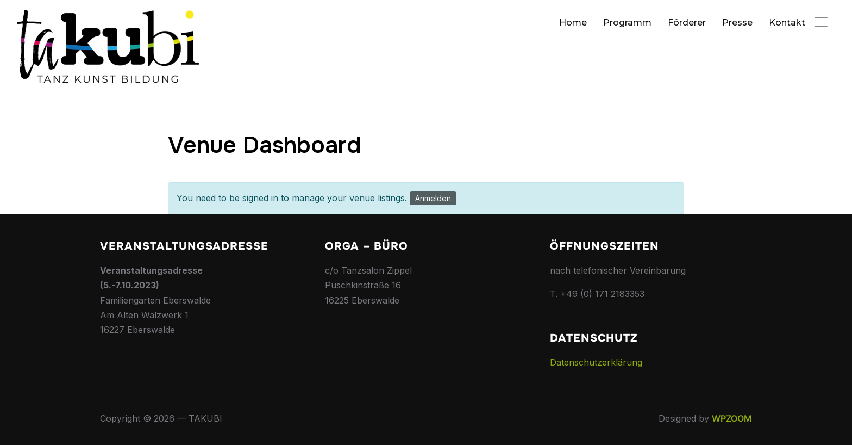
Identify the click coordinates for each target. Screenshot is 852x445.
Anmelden (433, 198)
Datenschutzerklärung (596, 362)
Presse (737, 22)
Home (573, 22)
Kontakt (787, 22)
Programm (627, 22)
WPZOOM (732, 418)
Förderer (687, 22)
